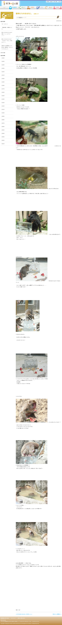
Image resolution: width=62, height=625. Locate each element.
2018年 (3, 85)
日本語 (47, 1)
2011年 (3, 109)
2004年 (3, 133)
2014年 (3, 99)
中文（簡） (55, 1)
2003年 (3, 136)
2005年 (3, 130)
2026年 (3, 58)
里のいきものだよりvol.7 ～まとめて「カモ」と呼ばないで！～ (7, 40)
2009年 (3, 116)
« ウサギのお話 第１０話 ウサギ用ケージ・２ (24, 614)
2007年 (3, 123)
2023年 (3, 68)
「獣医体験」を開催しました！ (7, 28)
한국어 (60, 1)
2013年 (3, 102)
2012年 (3, 106)
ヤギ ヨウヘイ (5, 24)
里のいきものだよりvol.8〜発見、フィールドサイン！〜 (7, 34)
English (51, 1)
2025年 (3, 61)
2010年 (3, 112)
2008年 (3, 119)
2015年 (3, 95)
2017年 (3, 88)
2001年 (3, 143)
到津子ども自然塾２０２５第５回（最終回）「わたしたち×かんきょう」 (7, 47)
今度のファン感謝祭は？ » (57, 614)
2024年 (3, 64)
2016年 (3, 92)
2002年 (3, 140)
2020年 (3, 78)
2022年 (3, 71)
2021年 (3, 75)
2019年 (3, 82)
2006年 (3, 126)
